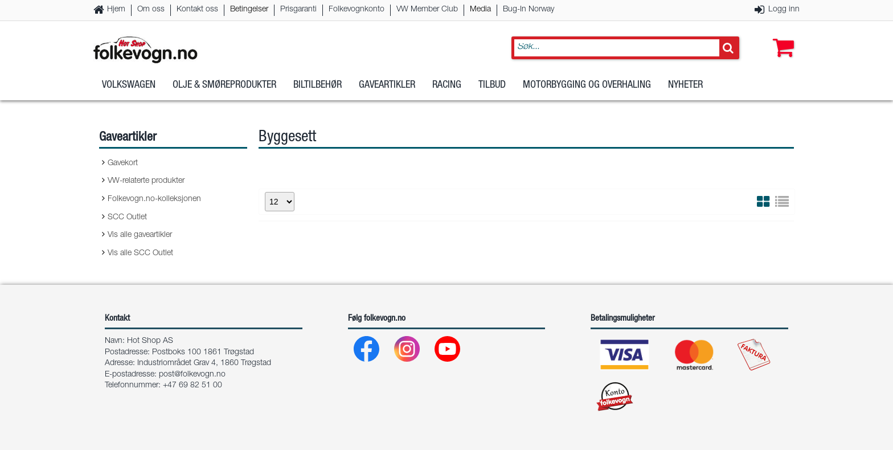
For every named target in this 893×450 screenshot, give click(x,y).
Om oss (151, 10)
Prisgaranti (298, 10)
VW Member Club (427, 10)
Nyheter (685, 90)
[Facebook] (367, 351)
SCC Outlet (127, 218)
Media (480, 10)
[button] (781, 38)
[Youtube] (448, 351)
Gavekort (123, 163)
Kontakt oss (197, 10)
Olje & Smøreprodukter (224, 90)
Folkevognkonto (356, 10)
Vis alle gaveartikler (140, 235)
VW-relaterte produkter (146, 181)
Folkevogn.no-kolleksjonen (154, 199)
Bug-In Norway (528, 10)
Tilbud (492, 90)
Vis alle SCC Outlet (140, 253)
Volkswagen (128, 90)
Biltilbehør (317, 90)
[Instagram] (407, 351)
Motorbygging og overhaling (587, 90)
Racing (446, 90)
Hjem (116, 10)
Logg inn (784, 10)
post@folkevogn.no (192, 375)
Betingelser (249, 10)
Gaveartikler (387, 90)
